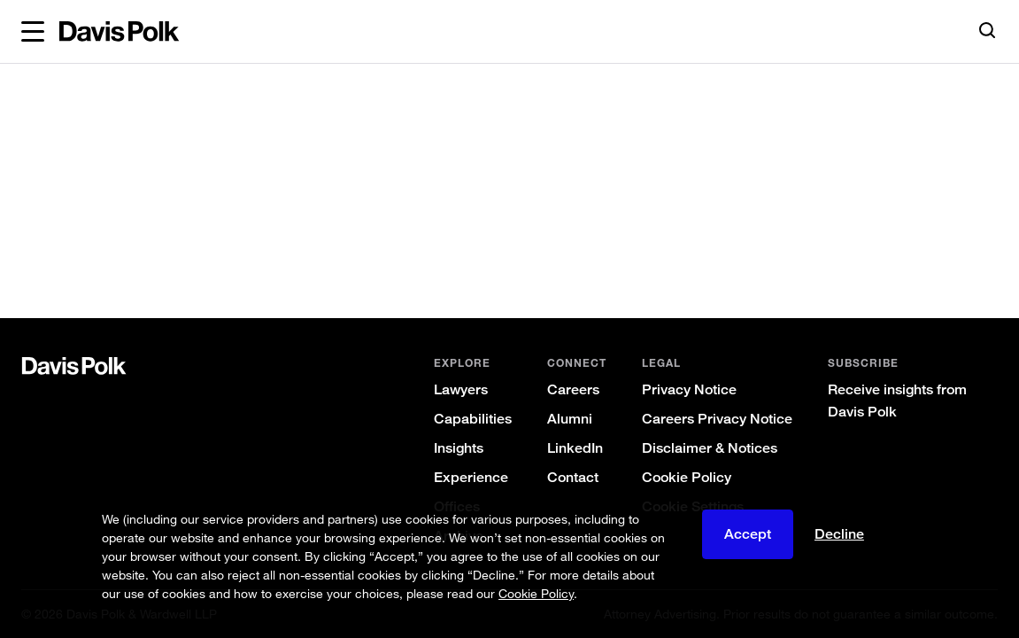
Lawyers (461, 389)
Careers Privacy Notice (717, 418)
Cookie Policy (686, 477)
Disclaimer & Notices (709, 448)
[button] (32, 32)
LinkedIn (575, 448)
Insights (458, 448)
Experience (471, 477)
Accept (747, 533)
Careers (573, 389)
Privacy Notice (689, 389)
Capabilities (473, 418)
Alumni (569, 418)
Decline (839, 533)
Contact (572, 477)
